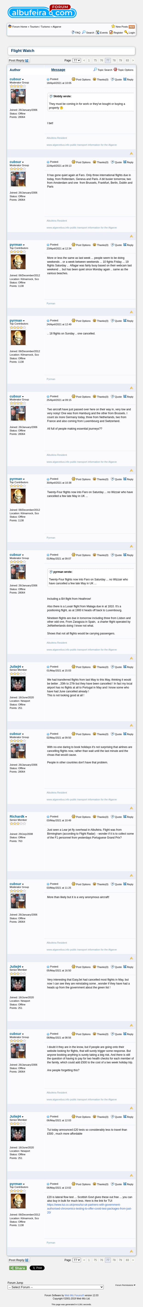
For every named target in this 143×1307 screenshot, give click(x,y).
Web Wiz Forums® (74, 1295)
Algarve (57, 26)
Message (58, 69)
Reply (130, 79)
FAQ (77, 32)
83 (127, 60)
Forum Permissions (125, 1285)
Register (118, 32)
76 (101, 60)
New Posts (122, 26)
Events (102, 32)
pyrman (17, 244)
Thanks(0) (100, 79)
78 (114, 60)
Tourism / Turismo (40, 26)
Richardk (18, 816)
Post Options (81, 79)
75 (95, 60)
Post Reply (18, 61)
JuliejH (16, 666)
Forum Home (19, 26)
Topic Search (102, 69)
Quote (118, 79)
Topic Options (123, 69)
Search (88, 32)
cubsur (17, 79)
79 (120, 60)
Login (132, 32)
